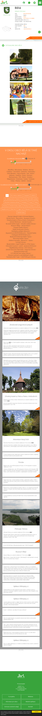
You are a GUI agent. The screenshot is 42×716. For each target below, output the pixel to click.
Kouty (24, 175)
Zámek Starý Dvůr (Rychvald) (14, 250)
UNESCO (33, 195)
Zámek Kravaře (26, 222)
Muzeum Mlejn (15, 226)
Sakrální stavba (21, 212)
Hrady (30, 202)
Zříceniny (5, 206)
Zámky (36, 202)
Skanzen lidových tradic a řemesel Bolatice (20, 216)
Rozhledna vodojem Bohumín (21, 231)
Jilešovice (12, 175)
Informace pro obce (11, 701)
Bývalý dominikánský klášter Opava (20, 237)
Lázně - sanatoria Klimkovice (27, 246)
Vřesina (17, 181)
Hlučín (24, 16)
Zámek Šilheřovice (15, 222)
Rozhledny (24, 202)
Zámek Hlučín (10, 218)
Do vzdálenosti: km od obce (16, 158)
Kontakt (30, 706)
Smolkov (29, 177)
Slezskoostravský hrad (20, 251)
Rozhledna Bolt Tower (13, 257)
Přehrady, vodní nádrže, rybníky (29, 199)
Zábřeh (23, 181)
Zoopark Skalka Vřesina (20, 227)
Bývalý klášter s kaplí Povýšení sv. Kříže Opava (20, 244)
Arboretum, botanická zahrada (11, 202)
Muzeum (28, 209)
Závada (29, 181)
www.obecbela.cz (27, 29)
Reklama (30, 696)
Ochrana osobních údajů (11, 706)
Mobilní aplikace (30, 701)
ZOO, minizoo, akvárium (16, 195)
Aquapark (26, 195)
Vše (7, 195)
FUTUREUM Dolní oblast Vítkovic (20, 253)
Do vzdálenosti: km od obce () (13, 184)
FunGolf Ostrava (21, 242)
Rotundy (26, 206)
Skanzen (18, 199)
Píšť (20, 177)
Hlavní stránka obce (37, 38)
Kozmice (29, 175)
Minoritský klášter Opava (20, 238)
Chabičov (9, 171)
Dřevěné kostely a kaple (15, 206)
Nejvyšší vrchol (5, 209)
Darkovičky (31, 171)
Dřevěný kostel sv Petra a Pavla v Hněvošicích (20, 220)
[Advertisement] (21, 136)
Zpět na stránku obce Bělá (35, 121)
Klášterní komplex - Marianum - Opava (20, 240)
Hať (28, 173)
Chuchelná (16, 171)
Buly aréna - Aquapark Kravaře (25, 218)
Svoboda (31, 179)
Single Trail (20, 209)
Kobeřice (18, 175)
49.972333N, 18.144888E (28, 18)
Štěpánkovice (11, 179)
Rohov (24, 177)
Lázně (37, 206)
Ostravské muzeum (12, 246)
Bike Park (13, 209)
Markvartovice (13, 177)
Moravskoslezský (27, 13)
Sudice (26, 179)
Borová (31, 170)
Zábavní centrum (36, 209)
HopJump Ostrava (30, 250)
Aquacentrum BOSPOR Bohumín (16, 233)
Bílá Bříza (11, 170)
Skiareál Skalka (31, 233)
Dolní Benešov (11, 173)
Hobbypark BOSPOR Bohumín (21, 235)
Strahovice (19, 179)
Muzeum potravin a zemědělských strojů (20, 255)
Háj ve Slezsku (21, 173)
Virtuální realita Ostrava (28, 224)
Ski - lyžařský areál (9, 199)
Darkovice (24, 171)
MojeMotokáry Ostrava (16, 248)
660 (24, 25)
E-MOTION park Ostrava (28, 257)
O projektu (11, 696)
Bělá (18, 8)
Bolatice (25, 170)
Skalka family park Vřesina (21, 229)
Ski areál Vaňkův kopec (13, 224)
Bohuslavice (18, 170)
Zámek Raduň (25, 226)
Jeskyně (32, 206)
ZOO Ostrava (28, 248)
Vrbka (12, 181)
